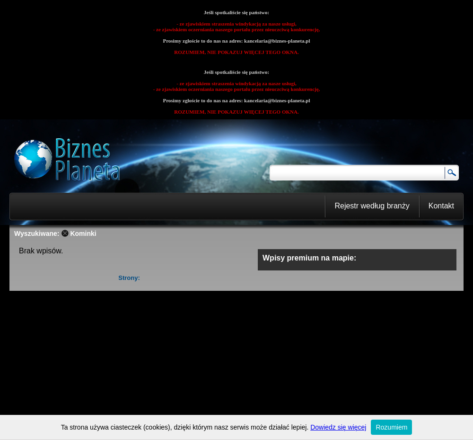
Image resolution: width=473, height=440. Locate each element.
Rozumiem (391, 427)
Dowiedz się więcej (338, 427)
